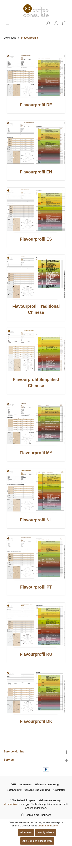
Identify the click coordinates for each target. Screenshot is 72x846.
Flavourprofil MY (36, 452)
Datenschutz (14, 790)
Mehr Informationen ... (49, 825)
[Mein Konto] (56, 23)
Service (9, 759)
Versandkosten (12, 804)
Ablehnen (26, 832)
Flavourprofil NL (36, 520)
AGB (13, 784)
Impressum (25, 784)
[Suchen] (48, 23)
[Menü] (8, 23)
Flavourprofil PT (36, 587)
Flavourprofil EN (36, 172)
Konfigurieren (46, 832)
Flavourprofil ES (36, 239)
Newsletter (59, 790)
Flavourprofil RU (36, 654)
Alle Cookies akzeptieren (37, 841)
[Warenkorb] (64, 23)
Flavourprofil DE (36, 105)
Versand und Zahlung (37, 790)
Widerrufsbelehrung (47, 784)
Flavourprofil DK (36, 721)
